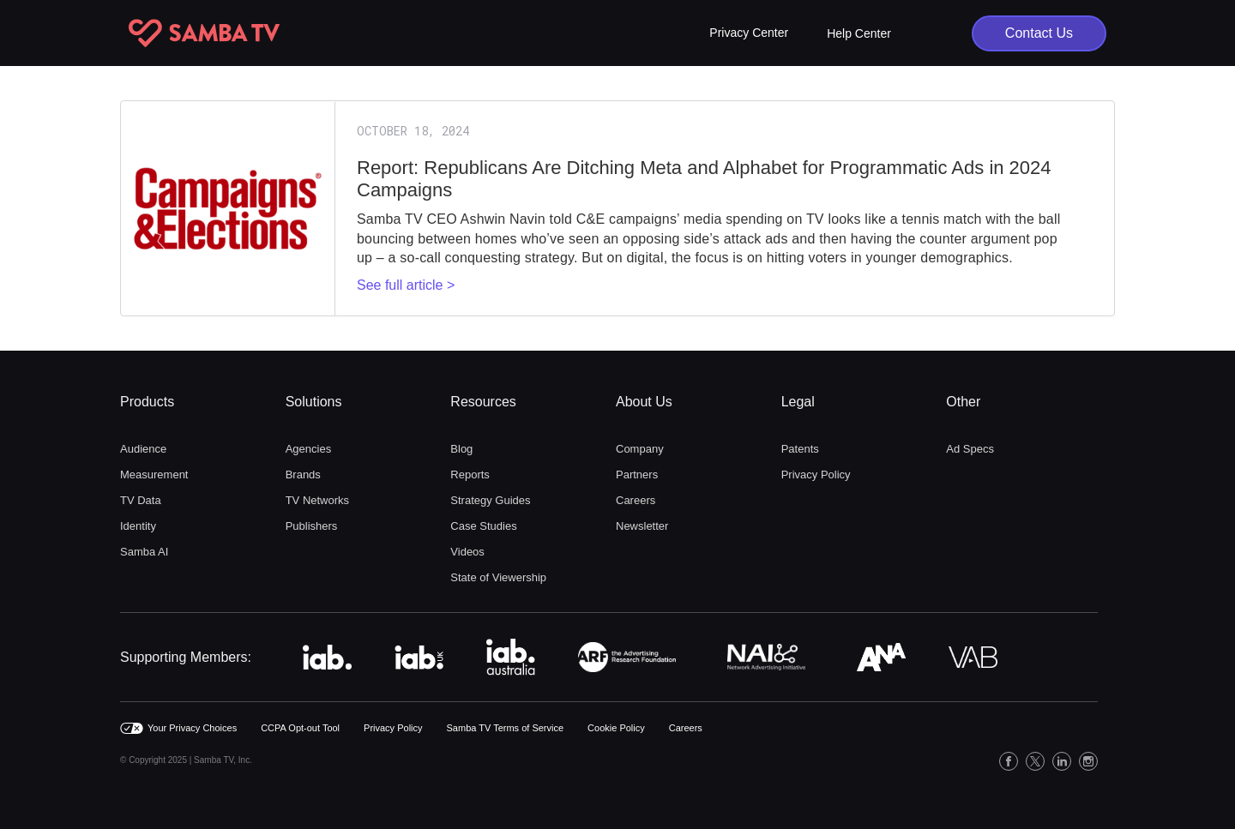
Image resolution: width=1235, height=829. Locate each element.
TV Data (140, 500)
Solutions (314, 401)
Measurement (154, 474)
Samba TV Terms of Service (505, 728)
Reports (470, 474)
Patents (800, 448)
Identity (138, 526)
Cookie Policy (616, 728)
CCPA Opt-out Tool (300, 728)
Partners (637, 474)
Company (640, 448)
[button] (749, 33)
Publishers (312, 526)
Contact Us (1039, 33)
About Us (644, 401)
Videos (467, 551)
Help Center (859, 33)
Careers (635, 500)
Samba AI (144, 551)
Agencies (308, 448)
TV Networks (317, 500)
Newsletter (642, 526)
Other (963, 401)
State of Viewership (498, 577)
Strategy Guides (490, 500)
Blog (461, 448)
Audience (143, 448)
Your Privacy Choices (192, 728)
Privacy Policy (816, 474)
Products (147, 401)
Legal (798, 401)
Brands (303, 474)
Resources (482, 401)
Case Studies (483, 526)
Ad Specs (970, 448)
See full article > (406, 285)
